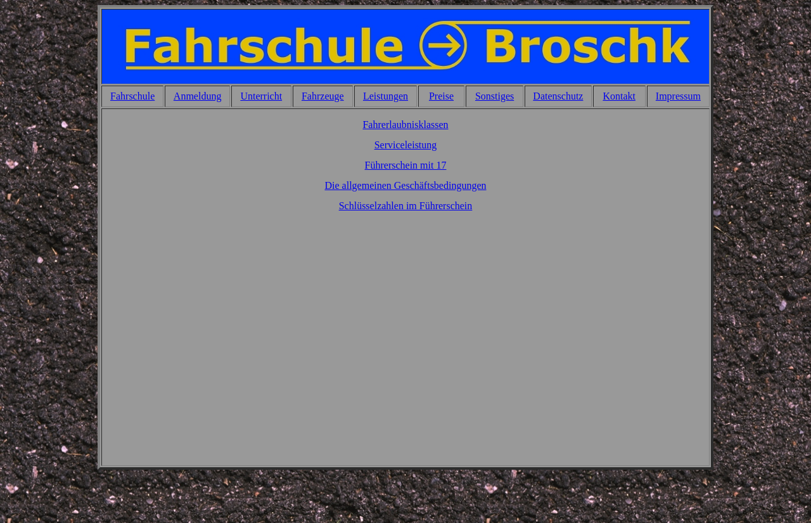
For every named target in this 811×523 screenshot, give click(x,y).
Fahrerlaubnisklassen (405, 124)
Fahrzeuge (323, 96)
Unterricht (261, 96)
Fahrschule (132, 96)
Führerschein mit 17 (406, 165)
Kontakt (619, 96)
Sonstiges (494, 96)
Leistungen (385, 96)
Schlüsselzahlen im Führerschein (406, 205)
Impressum (678, 96)
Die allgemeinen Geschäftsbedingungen (405, 185)
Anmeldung (198, 96)
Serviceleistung (405, 144)
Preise (441, 96)
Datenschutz (558, 96)
